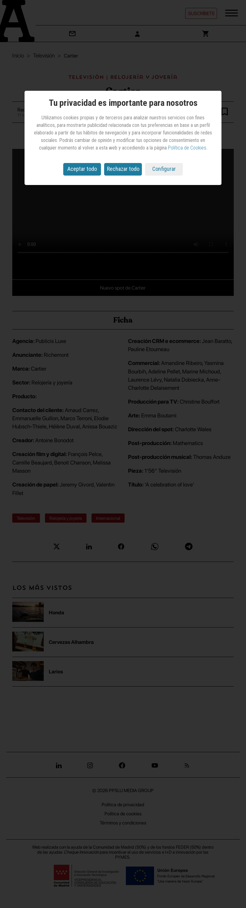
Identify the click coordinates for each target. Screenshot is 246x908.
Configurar (164, 169)
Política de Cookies (187, 148)
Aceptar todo (82, 169)
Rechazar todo (123, 169)
